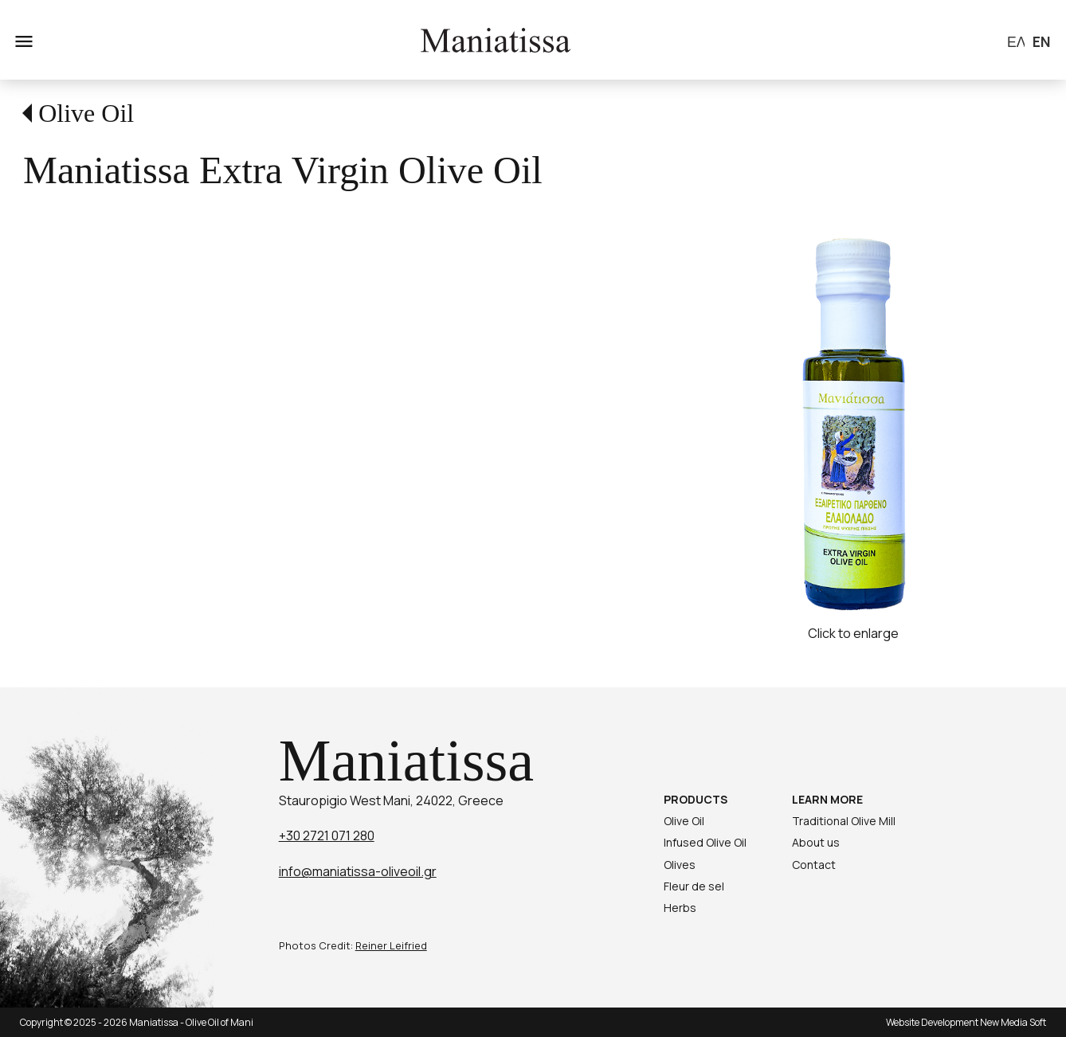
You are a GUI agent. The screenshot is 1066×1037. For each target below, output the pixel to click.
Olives (680, 864)
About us (816, 842)
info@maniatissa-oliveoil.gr (358, 871)
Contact (814, 864)
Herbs (680, 907)
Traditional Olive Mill (844, 820)
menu (22, 39)
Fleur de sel (694, 886)
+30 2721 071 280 (326, 835)
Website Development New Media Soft (966, 1022)
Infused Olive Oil (705, 842)
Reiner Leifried (391, 945)
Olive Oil (86, 113)
